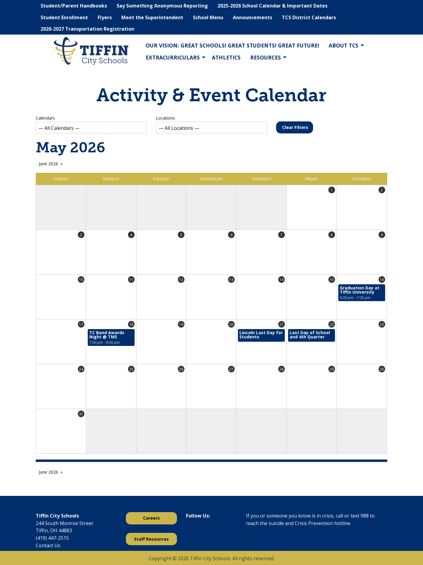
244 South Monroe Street (64, 523)
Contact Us (48, 545)
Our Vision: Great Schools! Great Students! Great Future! (232, 45)
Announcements (252, 17)
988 (365, 515)
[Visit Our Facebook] (191, 531)
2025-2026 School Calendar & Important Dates (272, 5)
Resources (265, 57)
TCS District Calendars (309, 17)
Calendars (91, 124)
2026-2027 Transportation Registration (87, 29)
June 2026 (48, 163)
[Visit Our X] (200, 531)
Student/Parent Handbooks (74, 5)
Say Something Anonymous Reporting (162, 5)
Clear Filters (295, 127)
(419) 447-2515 (52, 538)
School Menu (208, 17)
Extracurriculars (173, 57)
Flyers (105, 17)
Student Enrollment (64, 17)
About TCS (343, 45)
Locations (211, 124)
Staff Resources (151, 539)
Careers (151, 518)
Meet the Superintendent (152, 17)
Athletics (226, 57)
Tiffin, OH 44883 (54, 530)
